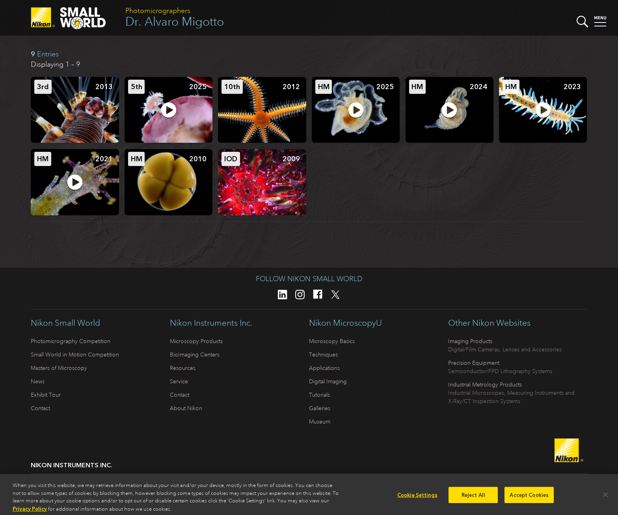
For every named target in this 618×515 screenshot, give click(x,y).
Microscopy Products (196, 341)
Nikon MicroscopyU (345, 323)
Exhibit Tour (46, 394)
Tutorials (319, 394)
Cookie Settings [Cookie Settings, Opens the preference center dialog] (417, 497)
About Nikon (186, 408)
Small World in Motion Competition (75, 354)
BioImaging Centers (195, 354)
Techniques (323, 354)
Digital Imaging (328, 381)
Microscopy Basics (332, 341)
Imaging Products (470, 341)
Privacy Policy (30, 511)
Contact (40, 408)
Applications (324, 367)
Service (179, 381)
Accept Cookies (529, 497)
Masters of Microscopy (59, 367)
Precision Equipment (473, 362)
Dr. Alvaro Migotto (174, 21)
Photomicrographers (157, 10)
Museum (319, 421)
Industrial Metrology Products (485, 384)
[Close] (605, 497)
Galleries (319, 408)
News (38, 381)
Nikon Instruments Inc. (211, 323)
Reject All (473, 497)
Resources (182, 367)
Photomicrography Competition (70, 341)
